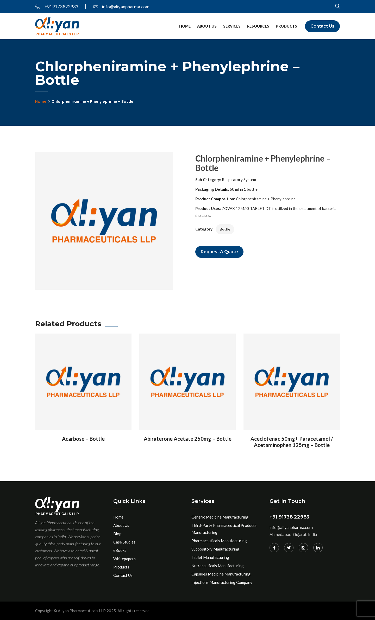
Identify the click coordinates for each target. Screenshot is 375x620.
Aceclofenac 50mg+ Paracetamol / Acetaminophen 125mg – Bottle (292, 442)
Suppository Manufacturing (215, 549)
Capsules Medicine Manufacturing (221, 574)
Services (232, 26)
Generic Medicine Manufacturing (219, 517)
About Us (207, 26)
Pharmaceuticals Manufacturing (219, 540)
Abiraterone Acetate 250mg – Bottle (188, 439)
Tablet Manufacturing (210, 557)
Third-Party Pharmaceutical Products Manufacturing (224, 529)
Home (185, 26)
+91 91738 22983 (289, 517)
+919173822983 (56, 6)
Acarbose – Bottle (83, 439)
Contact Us (322, 26)
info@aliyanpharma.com (121, 6)
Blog (117, 533)
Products (286, 26)
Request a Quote (219, 251)
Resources (258, 26)
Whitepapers (124, 558)
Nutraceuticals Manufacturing (217, 565)
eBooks (119, 550)
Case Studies (124, 542)
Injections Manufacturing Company (221, 582)
